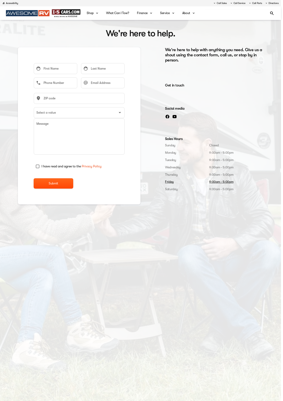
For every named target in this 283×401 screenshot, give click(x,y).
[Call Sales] (220, 3)
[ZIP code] (79, 98)
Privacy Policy (92, 166)
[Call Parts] (255, 3)
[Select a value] (79, 112)
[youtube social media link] (174, 116)
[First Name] (55, 68)
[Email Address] (103, 82)
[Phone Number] (55, 82)
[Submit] (53, 183)
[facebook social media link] (167, 116)
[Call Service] (237, 3)
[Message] (79, 136)
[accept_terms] (38, 166)
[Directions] (271, 3)
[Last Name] (103, 68)
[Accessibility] (10, 3)
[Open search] (272, 13)
